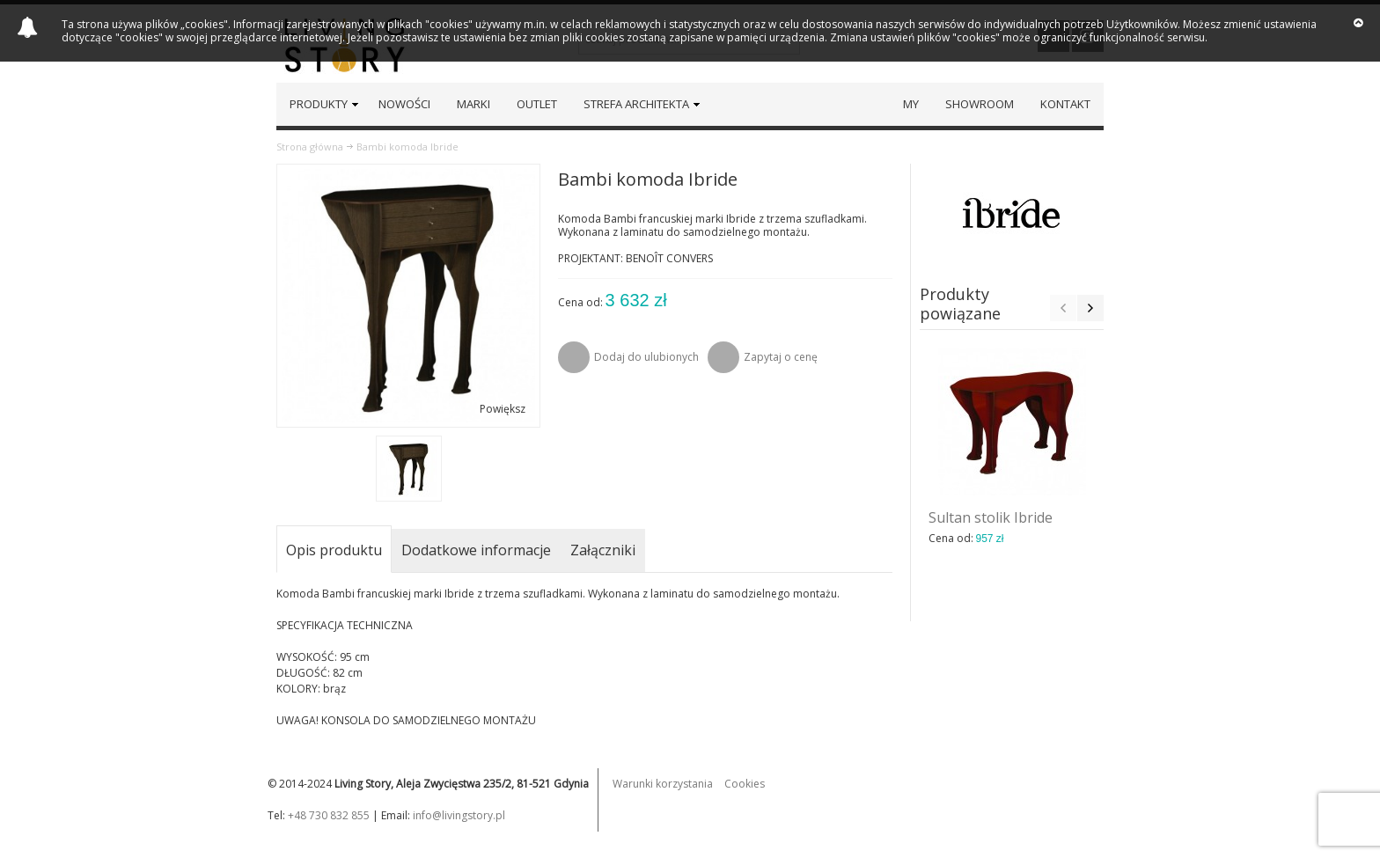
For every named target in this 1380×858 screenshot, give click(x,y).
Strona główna (309, 146)
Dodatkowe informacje (476, 550)
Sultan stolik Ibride (991, 517)
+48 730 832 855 (329, 815)
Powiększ (502, 408)
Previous (1063, 308)
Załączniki (602, 550)
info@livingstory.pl (459, 815)
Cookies (744, 783)
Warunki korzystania (663, 783)
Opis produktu (334, 550)
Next (1090, 308)
